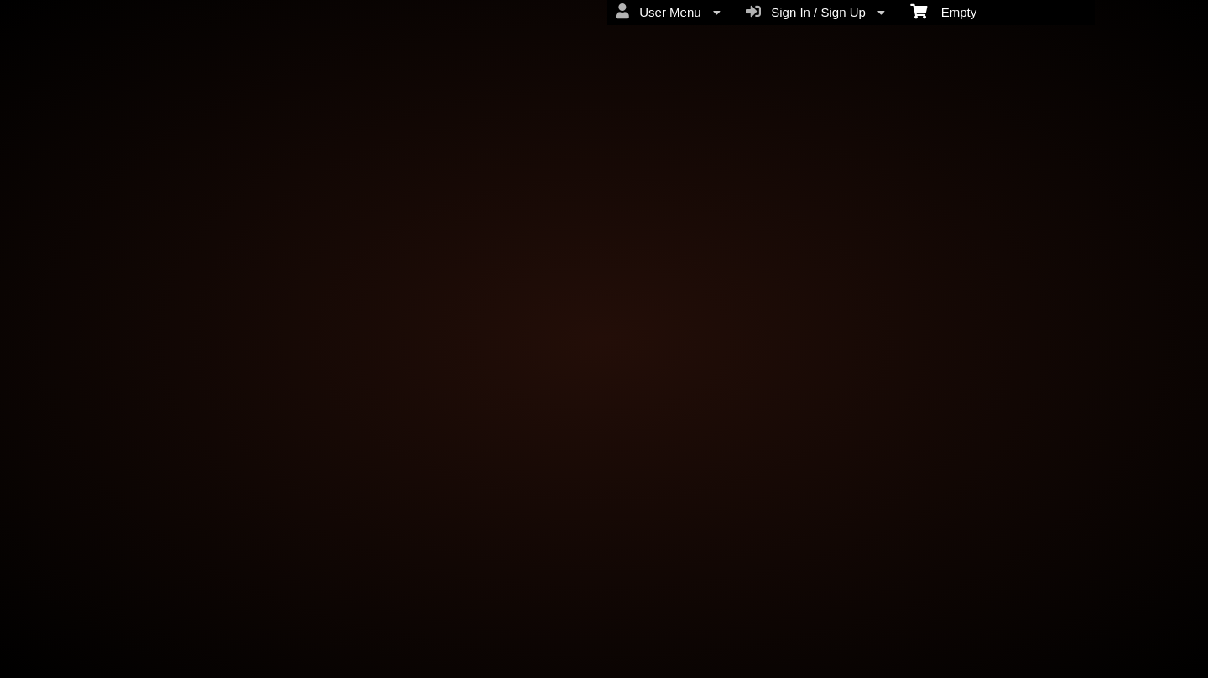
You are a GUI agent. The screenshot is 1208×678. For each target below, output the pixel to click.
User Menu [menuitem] (668, 12)
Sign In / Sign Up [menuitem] (815, 12)
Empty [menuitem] (943, 11)
